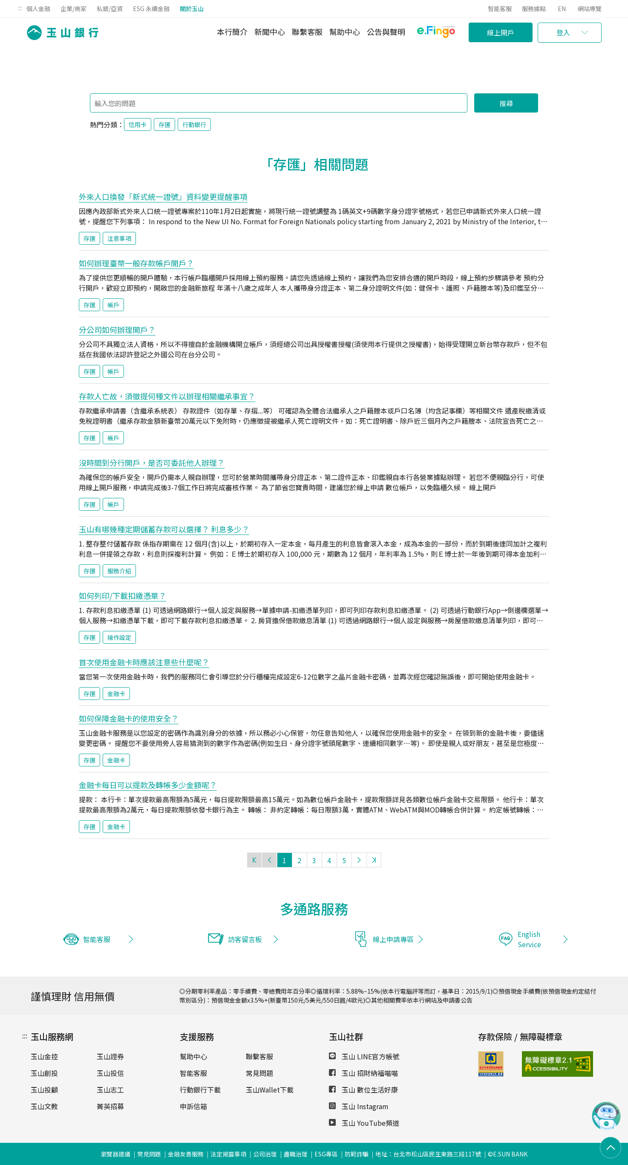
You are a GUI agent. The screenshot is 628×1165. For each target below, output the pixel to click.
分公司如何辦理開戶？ (117, 329)
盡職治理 (296, 1154)
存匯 (164, 124)
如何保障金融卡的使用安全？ (129, 718)
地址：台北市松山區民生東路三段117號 (428, 1154)
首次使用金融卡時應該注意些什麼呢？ (144, 662)
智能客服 (500, 8)
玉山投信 (110, 1073)
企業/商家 (73, 8)
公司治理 (265, 1154)
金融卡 (116, 693)
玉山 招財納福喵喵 (363, 1073)
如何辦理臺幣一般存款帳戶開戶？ (136, 263)
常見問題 (259, 1073)
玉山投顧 (44, 1089)
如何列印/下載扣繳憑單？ (122, 595)
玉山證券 (110, 1056)
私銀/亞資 (110, 8)
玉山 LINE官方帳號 (364, 1056)
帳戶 (113, 305)
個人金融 (38, 8)
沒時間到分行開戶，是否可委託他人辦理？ (152, 462)
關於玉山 (192, 8)
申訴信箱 (193, 1106)
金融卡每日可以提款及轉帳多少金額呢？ (148, 784)
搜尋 (506, 103)
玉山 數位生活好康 (363, 1089)
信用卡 (138, 124)
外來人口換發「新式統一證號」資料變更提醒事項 (163, 196)
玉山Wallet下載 (270, 1089)
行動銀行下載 (200, 1089)
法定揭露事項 (228, 1154)
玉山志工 (110, 1089)
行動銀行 (194, 124)
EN (562, 8)
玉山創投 (44, 1073)
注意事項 (119, 238)
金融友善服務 (186, 1154)
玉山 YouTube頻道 (364, 1123)
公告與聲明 (386, 31)
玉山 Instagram (359, 1106)
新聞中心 (269, 31)
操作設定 (119, 637)
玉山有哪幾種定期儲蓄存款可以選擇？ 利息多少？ (164, 529)
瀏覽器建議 (115, 1154)
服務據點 (534, 8)
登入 (563, 32)
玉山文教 (44, 1106)
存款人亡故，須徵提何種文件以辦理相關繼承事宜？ (167, 396)
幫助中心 (344, 31)
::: (20, 7)
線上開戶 (500, 32)
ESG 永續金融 (151, 8)
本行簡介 (232, 31)
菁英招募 (110, 1106)
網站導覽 (590, 8)
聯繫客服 (307, 31)
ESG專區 (326, 1154)
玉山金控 (44, 1056)
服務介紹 (119, 571)
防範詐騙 (357, 1154)
